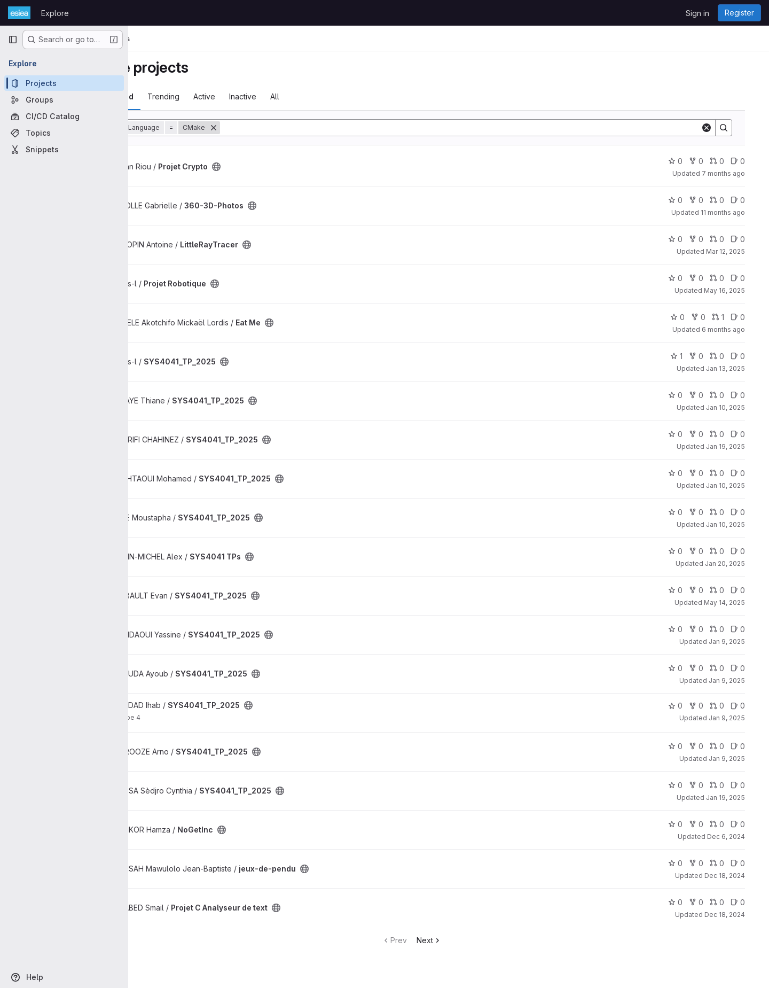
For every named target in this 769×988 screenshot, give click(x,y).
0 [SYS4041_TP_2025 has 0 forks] (707, 356)
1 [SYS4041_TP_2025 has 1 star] (687, 356)
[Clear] (717, 127)
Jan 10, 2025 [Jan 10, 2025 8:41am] (736, 485)
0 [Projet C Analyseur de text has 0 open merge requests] (728, 902)
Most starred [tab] (172, 96)
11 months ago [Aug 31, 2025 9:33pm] (734, 212)
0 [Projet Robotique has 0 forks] (707, 278)
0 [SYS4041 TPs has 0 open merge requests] (728, 551)
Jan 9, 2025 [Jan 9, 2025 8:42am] (738, 758)
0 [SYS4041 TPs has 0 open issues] (749, 551)
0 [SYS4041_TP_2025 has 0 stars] (686, 395)
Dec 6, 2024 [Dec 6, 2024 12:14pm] (737, 837)
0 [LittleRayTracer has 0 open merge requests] (728, 239)
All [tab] (337, 96)
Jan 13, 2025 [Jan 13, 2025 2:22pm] (736, 368)
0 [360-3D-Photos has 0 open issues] (749, 200)
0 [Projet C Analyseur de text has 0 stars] (686, 902)
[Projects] (64, 83)
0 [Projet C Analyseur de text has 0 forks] (707, 902)
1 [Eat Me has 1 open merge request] (729, 317)
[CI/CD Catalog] (64, 116)
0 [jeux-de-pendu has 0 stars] (686, 863)
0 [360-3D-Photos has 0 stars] (686, 200)
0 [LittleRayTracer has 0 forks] (707, 239)
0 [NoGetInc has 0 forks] (707, 824)
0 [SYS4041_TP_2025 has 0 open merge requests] (728, 356)
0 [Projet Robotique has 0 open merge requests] (728, 278)
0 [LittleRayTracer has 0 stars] (686, 239)
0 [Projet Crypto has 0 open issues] (749, 161)
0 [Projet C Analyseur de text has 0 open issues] (749, 902)
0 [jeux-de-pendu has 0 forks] (707, 863)
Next (465, 940)
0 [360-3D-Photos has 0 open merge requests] (728, 200)
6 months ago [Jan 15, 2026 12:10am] (734, 329)
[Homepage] (19, 12)
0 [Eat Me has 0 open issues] (749, 317)
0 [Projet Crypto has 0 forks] (707, 161)
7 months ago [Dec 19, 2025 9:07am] (734, 173)
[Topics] (64, 133)
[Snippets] (64, 149)
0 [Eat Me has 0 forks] (709, 317)
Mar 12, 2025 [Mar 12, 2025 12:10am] (736, 251)
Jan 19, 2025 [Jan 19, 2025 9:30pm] (736, 797)
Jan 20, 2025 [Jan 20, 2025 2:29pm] (736, 563)
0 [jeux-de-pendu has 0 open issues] (749, 863)
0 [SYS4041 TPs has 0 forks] (707, 551)
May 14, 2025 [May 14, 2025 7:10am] (735, 602)
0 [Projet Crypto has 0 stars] (686, 161)
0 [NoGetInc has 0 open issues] (749, 824)
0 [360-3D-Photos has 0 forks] (707, 200)
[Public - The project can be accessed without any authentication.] (278, 166)
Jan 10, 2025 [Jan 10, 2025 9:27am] (736, 407)
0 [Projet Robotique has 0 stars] (686, 278)
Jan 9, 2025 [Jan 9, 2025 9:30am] (738, 718)
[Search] (497, 127)
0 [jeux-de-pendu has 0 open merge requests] (728, 863)
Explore (55, 13)
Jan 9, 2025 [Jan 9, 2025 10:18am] (738, 641)
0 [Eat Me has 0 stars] (688, 317)
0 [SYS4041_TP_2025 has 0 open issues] (749, 356)
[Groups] (64, 99)
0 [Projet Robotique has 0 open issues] (749, 278)
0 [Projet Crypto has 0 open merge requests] (728, 161)
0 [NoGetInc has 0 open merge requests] (728, 824)
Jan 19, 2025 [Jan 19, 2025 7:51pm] (736, 446)
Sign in (697, 13)
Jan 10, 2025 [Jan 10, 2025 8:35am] (736, 524)
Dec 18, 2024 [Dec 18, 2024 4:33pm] (736, 876)
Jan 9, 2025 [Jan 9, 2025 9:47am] (738, 680)
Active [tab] (267, 96)
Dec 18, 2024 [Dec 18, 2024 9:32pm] (736, 915)
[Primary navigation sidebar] (12, 39)
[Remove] (276, 127)
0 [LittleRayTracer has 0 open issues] (749, 239)
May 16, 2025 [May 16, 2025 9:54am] (735, 290)
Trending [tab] (226, 96)
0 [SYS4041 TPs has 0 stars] (686, 551)
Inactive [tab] (305, 96)
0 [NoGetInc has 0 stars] (686, 824)
